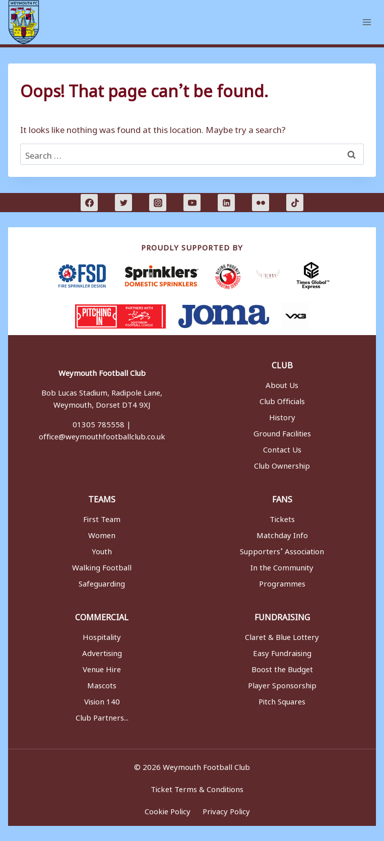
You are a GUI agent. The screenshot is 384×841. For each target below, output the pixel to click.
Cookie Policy (167, 809)
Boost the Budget (282, 668)
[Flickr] (260, 202)
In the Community (281, 566)
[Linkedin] (226, 202)
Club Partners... (102, 716)
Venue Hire (102, 668)
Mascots (101, 684)
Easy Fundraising (282, 651)
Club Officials (282, 400)
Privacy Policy (228, 809)
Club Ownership (282, 464)
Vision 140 (102, 700)
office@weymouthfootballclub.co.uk (102, 435)
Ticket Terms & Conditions (198, 787)
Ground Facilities (282, 432)
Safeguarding (102, 582)
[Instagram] (157, 202)
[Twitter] (123, 202)
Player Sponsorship (282, 684)
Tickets (282, 517)
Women (101, 534)
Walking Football (102, 566)
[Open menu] (366, 22)
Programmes (282, 582)
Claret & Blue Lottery (282, 635)
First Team (101, 517)
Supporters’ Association (282, 550)
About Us (282, 383)
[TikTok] (294, 202)
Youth (102, 550)
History (282, 416)
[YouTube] (192, 202)
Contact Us (282, 448)
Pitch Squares (282, 700)
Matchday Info (282, 534)
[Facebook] (89, 202)
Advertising (102, 651)
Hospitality (102, 635)
